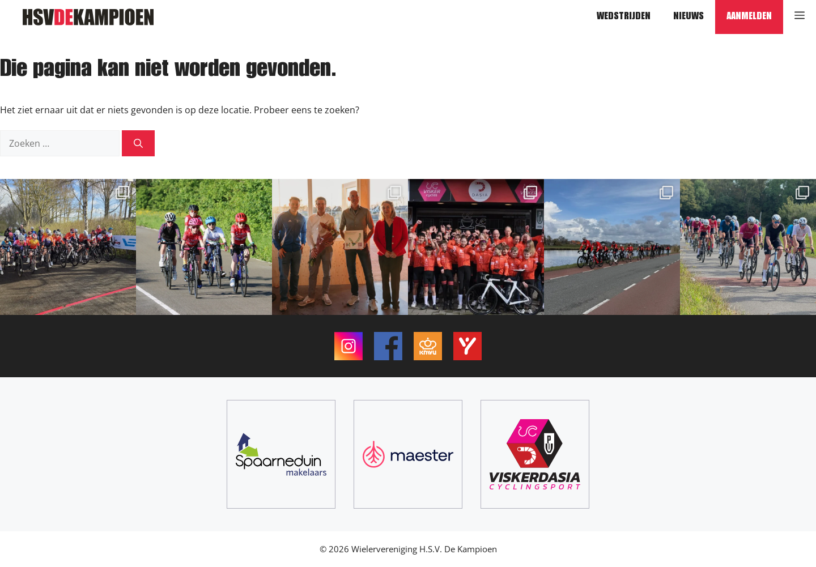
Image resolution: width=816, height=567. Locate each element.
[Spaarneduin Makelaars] (281, 454)
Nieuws (688, 17)
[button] (799, 17)
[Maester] (408, 454)
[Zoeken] (138, 143)
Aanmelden (749, 17)
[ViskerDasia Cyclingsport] (535, 454)
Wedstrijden (624, 17)
